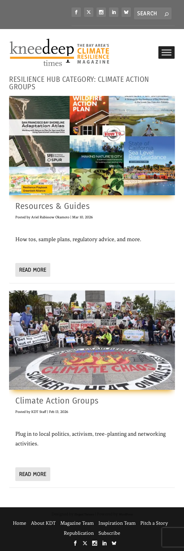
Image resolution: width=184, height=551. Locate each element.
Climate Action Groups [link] (57, 400)
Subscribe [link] (109, 533)
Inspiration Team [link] (117, 523)
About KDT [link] (43, 523)
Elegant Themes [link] (84, 514)
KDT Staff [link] (38, 412)
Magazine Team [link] (77, 523)
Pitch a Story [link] (154, 523)
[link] (76, 12)
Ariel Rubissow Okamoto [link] (50, 217)
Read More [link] (32, 270)
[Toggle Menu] (167, 52)
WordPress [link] (126, 514)
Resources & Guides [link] (52, 206)
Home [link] (19, 523)
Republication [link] (79, 533)
